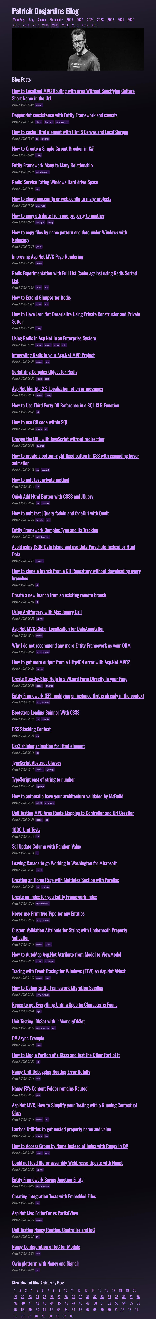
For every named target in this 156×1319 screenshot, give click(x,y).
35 (116, 1296)
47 (73, 1303)
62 (51, 1309)
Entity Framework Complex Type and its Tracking (55, 530)
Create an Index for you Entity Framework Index (54, 896)
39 (16, 1303)
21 (15, 1296)
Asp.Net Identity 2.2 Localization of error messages (57, 388)
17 (113, 1290)
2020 (131, 19)
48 (80, 1303)
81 (57, 1315)
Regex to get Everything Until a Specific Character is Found (64, 1004)
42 (37, 1303)
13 (86, 1290)
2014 (65, 25)
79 (43, 1315)
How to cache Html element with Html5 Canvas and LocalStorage (70, 132)
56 (138, 1303)
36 (124, 1296)
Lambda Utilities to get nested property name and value (61, 1129)
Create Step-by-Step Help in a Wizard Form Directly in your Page (69, 678)
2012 (85, 25)
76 (22, 1315)
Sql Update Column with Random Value (46, 846)
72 (122, 1309)
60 (37, 1309)
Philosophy (56, 19)
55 (131, 1303)
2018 (26, 25)
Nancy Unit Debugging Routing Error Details (51, 1071)
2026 (69, 19)
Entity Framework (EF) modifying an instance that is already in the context (78, 695)
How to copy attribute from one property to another (58, 215)
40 (23, 1303)
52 (109, 1303)
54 (124, 1303)
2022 (110, 19)
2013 (75, 25)
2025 (80, 19)
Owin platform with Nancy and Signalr (45, 1263)
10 (65, 1290)
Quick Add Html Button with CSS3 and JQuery (52, 496)
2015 (55, 25)
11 (72, 1290)
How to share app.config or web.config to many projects (61, 198)
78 (36, 1315)
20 (134, 1290)
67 (87, 1309)
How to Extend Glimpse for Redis (41, 297)
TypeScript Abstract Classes (36, 762)
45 (59, 1303)
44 (52, 1303)
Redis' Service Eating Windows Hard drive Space (55, 182)
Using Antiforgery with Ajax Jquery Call (47, 612)
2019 (16, 25)
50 (95, 1303)
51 (102, 1303)
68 (95, 1309)
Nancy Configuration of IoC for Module (46, 1246)
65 (73, 1309)
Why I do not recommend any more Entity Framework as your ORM (71, 645)
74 (136, 1309)
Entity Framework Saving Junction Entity (47, 1179)
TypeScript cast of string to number (43, 779)
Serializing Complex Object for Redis (44, 371)
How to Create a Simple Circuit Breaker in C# (53, 148)
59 (30, 1309)
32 (95, 1296)
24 (37, 1296)
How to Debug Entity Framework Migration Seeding (57, 987)
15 (99, 1290)
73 (129, 1309)
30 (80, 1296)
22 (22, 1296)
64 (66, 1309)
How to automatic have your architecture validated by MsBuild (67, 796)
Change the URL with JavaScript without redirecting (58, 439)
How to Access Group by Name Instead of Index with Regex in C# (70, 1146)
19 (127, 1290)
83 (71, 1315)
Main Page (19, 19)
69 (102, 1309)
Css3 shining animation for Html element (48, 746)
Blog (31, 19)
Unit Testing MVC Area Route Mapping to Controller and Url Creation (73, 812)
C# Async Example (28, 1038)
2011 (95, 25)
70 (109, 1309)
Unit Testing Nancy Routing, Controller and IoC (53, 1229)
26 (52, 1296)
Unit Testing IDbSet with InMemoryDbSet (48, 1021)
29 (73, 1296)
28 (66, 1296)
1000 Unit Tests (26, 829)
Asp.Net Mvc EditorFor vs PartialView (45, 1213)
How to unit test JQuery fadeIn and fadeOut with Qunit (60, 513)
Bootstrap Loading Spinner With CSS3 (45, 712)
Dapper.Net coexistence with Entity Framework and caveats (64, 115)
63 (58, 1309)
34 (109, 1296)
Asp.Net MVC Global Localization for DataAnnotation (58, 628)
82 (64, 1315)
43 (44, 1303)
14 (93, 1290)
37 (131, 1296)
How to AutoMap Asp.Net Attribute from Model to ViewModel (66, 954)
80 (50, 1315)
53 (116, 1303)
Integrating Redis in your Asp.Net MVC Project (53, 355)
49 (88, 1303)
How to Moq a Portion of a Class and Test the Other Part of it (66, 1055)
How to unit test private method (40, 479)
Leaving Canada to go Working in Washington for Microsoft (64, 863)
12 (79, 1290)
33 (102, 1296)
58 (22, 1309)
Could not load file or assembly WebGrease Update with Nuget (67, 1162)
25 (44, 1296)
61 (44, 1309)
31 (87, 1296)
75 (15, 1315)
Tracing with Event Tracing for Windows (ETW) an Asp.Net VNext (68, 971)
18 (120, 1290)
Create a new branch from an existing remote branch (59, 595)
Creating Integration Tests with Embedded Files (54, 1196)
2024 (90, 19)
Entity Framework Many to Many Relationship (52, 165)
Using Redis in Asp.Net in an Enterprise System (54, 338)
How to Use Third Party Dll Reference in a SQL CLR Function (65, 405)
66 (80, 1309)
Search (42, 19)
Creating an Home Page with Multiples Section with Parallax (65, 880)
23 (30, 1296)
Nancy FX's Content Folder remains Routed (49, 1088)
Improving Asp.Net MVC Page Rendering (47, 256)
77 (29, 1315)
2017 (36, 25)
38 (138, 1296)
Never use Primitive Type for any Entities (48, 913)
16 (106, 1290)
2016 (45, 25)
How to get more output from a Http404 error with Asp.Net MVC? (71, 662)
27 (59, 1296)
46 (66, 1303)
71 (116, 1309)
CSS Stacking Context (31, 729)
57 (15, 1309)
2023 (100, 19)
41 (30, 1303)
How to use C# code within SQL (40, 422)
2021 (121, 19)
